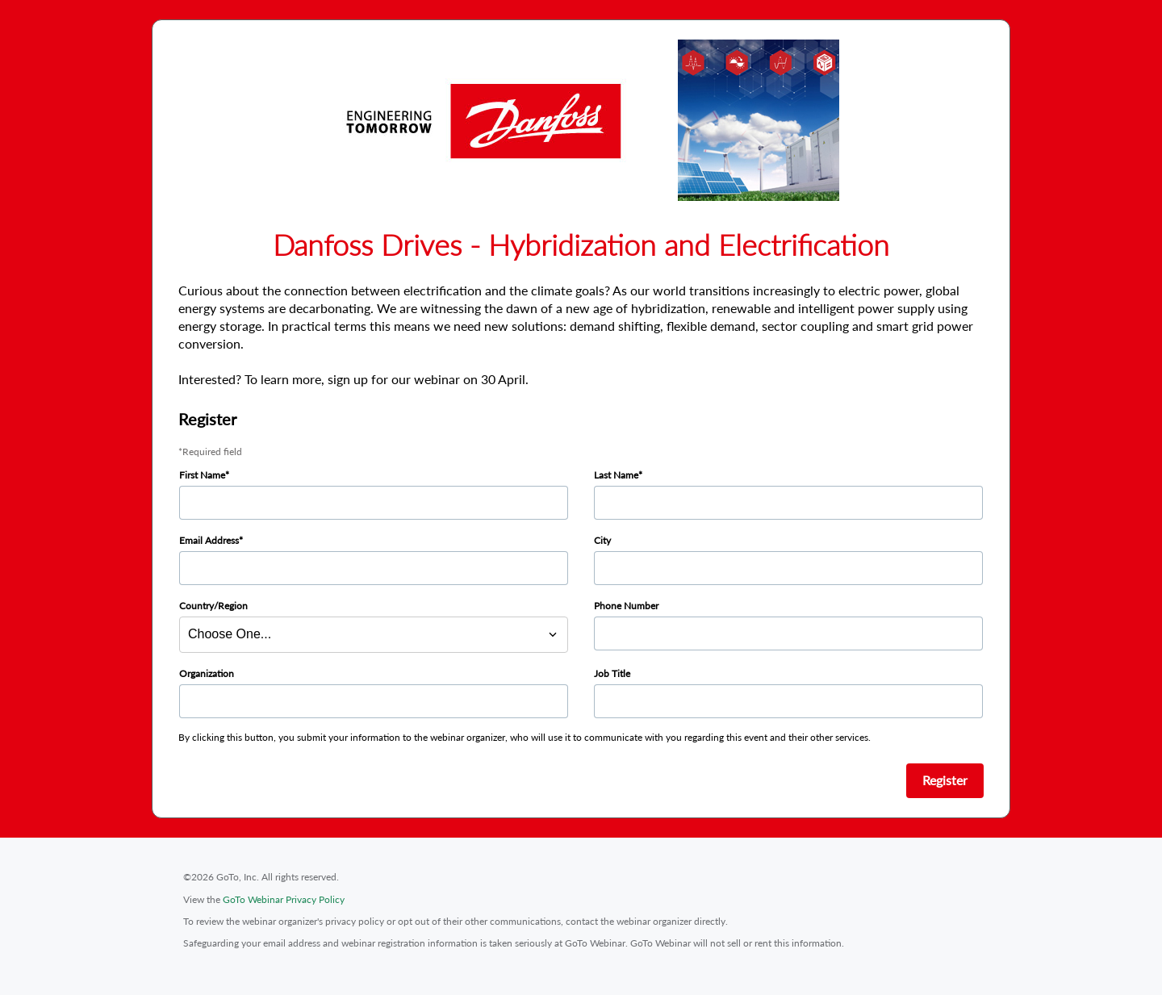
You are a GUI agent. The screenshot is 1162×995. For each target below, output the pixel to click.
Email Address (209, 540)
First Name (202, 475)
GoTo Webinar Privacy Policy (284, 899)
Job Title (612, 673)
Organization (206, 673)
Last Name (616, 475)
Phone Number (626, 606)
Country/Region (213, 606)
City (602, 540)
